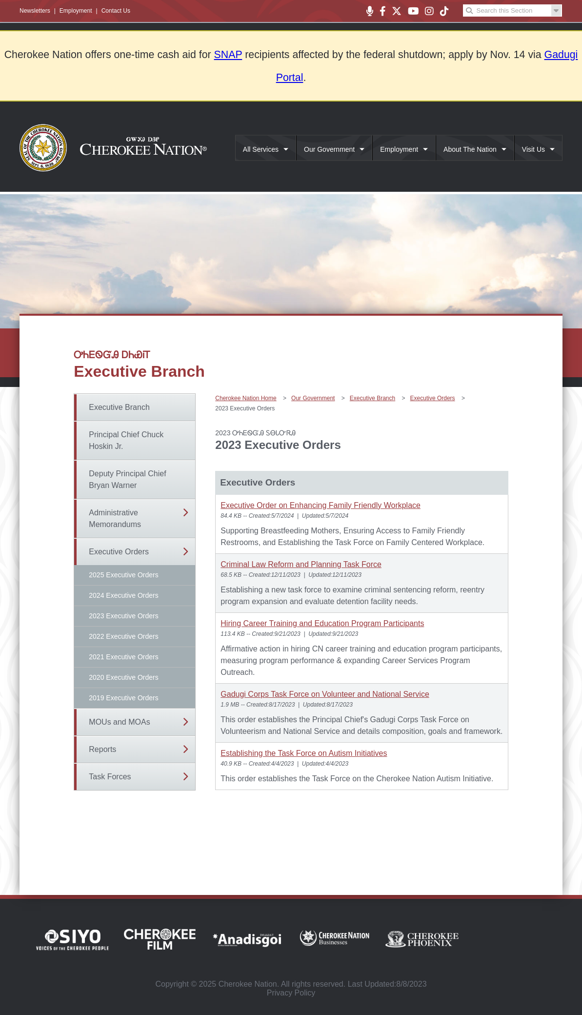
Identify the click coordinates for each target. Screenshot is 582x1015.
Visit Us (533, 149)
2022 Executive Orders (123, 636)
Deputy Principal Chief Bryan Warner (127, 479)
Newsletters (35, 10)
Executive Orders (119, 552)
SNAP (228, 55)
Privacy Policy (291, 993)
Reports (102, 749)
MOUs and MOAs (119, 722)
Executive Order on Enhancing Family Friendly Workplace (321, 505)
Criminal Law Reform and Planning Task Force (301, 564)
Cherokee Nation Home (245, 398)
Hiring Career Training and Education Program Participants (322, 623)
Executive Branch (119, 407)
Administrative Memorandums (115, 518)
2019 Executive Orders (123, 698)
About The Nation (470, 149)
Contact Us (115, 10)
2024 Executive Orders (123, 595)
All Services (261, 149)
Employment (76, 10)
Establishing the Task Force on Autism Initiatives (304, 753)
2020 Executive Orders (123, 677)
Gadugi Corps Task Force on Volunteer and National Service (325, 694)
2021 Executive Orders (123, 657)
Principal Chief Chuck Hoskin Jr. (126, 440)
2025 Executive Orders (123, 575)
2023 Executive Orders (123, 616)
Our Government (329, 149)
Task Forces (110, 776)
